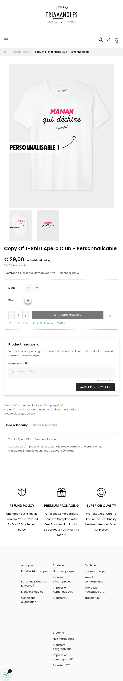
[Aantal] (18, 315)
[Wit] (28, 300)
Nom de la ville (18, 363)
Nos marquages (63, 571)
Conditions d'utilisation (28, 600)
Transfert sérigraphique (62, 579)
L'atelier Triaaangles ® (34, 573)
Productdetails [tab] (45, 425)
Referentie (12, 273)
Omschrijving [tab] (17, 425)
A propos (27, 565)
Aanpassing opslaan (95, 387)
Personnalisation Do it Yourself (34, 583)
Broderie (58, 565)
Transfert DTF (61, 598)
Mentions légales (32, 592)
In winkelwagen (67, 315)
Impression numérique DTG (63, 590)
